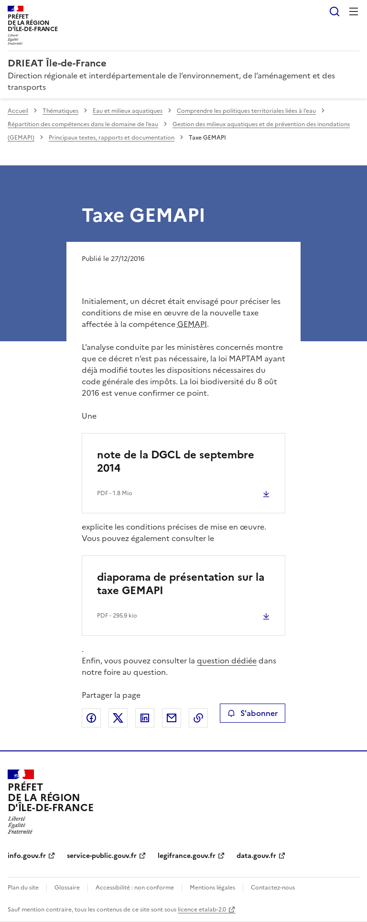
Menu (353, 11)
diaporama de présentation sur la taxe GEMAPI (180, 583)
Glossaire (67, 887)
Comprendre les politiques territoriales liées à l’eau (246, 111)
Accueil (18, 111)
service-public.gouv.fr (102, 856)
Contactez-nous (273, 887)
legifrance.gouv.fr (187, 856)
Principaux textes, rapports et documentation (111, 137)
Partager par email (171, 717)
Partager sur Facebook (91, 717)
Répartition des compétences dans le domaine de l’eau (83, 124)
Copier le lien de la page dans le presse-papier (198, 717)
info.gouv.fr (27, 856)
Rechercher (334, 11)
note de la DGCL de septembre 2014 (175, 461)
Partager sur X (118, 717)
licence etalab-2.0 (202, 909)
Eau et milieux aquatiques (127, 111)
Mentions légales (212, 887)
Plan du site (23, 887)
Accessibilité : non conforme (135, 887)
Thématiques (60, 111)
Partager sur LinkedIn (144, 717)
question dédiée (227, 660)
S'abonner (252, 713)
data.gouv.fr (256, 856)
